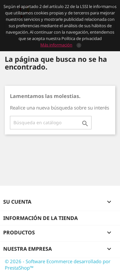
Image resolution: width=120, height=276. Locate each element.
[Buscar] (51, 122)
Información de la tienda (40, 218)
